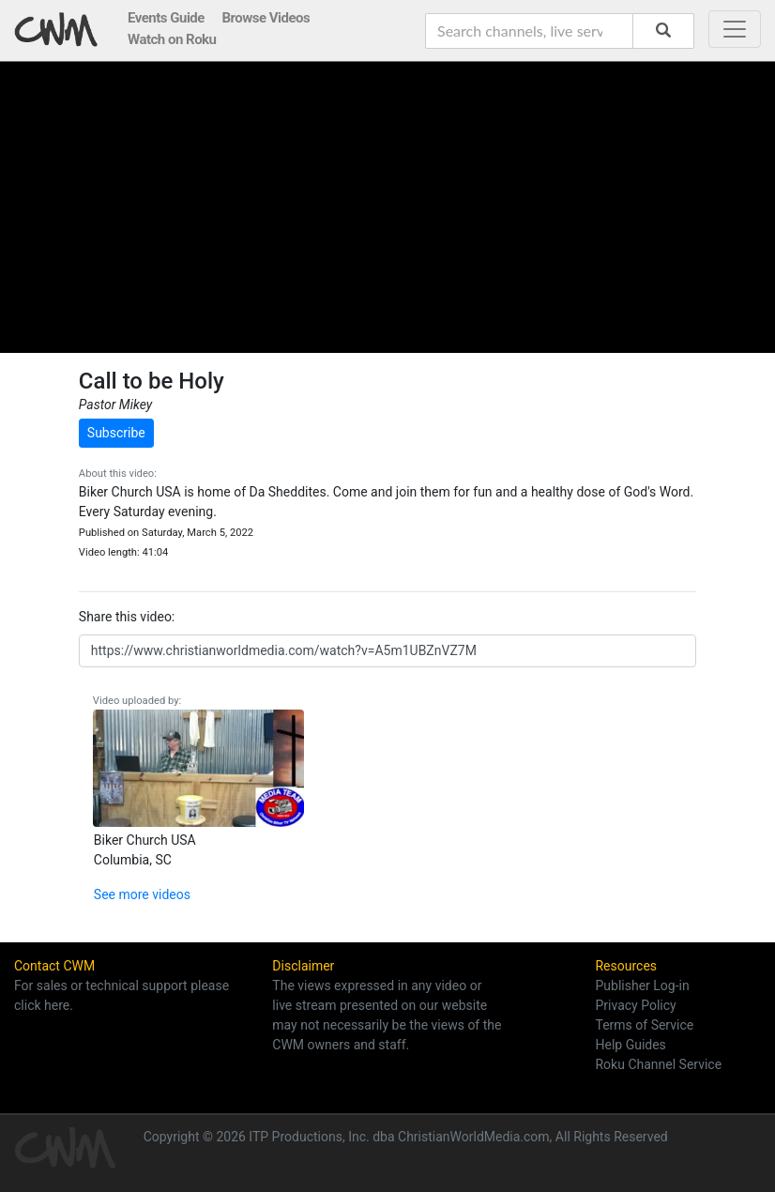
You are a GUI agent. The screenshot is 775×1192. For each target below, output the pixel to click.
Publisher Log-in (642, 985)
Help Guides (630, 1044)
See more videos (142, 894)
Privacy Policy (635, 1005)
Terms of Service (644, 1024)
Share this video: (127, 616)
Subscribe (116, 432)
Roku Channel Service (658, 1064)
